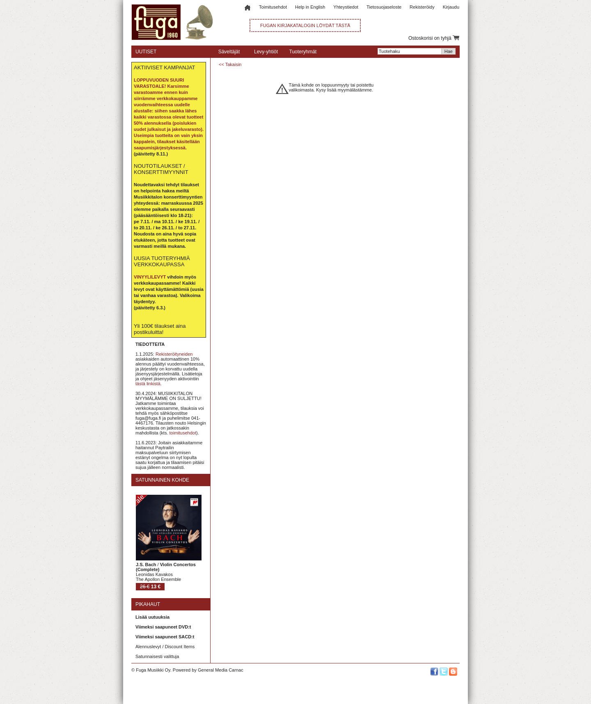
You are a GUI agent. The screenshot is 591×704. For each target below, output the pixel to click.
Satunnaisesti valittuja (157, 656)
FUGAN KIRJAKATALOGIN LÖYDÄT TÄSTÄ (305, 25)
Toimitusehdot (273, 7)
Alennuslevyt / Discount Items (165, 646)
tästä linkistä (147, 383)
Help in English (310, 7)
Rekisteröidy (422, 7)
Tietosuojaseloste (384, 7)
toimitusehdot (183, 432)
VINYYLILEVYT (150, 276)
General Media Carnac (220, 669)
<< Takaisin (230, 64)
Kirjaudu (451, 7)
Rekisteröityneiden (174, 354)
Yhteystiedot (345, 7)
